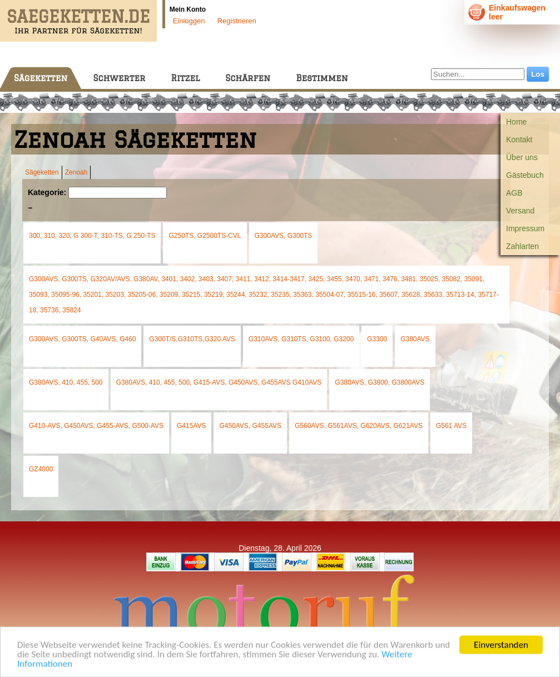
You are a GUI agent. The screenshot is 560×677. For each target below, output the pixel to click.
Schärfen (247, 78)
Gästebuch (525, 175)
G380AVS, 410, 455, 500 (66, 382)
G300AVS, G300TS (284, 236)
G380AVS (414, 339)
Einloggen (189, 21)
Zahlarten (522, 246)
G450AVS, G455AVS (250, 426)
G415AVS (191, 426)
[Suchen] (117, 192)
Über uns (522, 157)
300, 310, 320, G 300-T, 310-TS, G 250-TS (92, 236)
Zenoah (76, 172)
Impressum (525, 228)
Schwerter (119, 78)
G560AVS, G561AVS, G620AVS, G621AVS (359, 426)
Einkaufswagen (517, 7)
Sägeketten (40, 78)
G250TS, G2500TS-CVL (205, 236)
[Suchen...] (477, 74)
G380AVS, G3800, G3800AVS (379, 382)
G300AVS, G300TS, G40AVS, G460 (82, 339)
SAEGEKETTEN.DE (78, 16)
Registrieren (236, 21)
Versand (520, 210)
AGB (514, 192)
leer (496, 16)
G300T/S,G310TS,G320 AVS (192, 339)
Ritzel (185, 78)
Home (516, 121)
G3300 (377, 339)
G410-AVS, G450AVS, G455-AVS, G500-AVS (96, 426)
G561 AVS (451, 426)
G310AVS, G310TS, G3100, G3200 (301, 339)
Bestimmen (322, 78)
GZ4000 (41, 469)
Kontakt (519, 139)
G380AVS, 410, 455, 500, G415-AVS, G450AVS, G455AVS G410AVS (219, 382)
